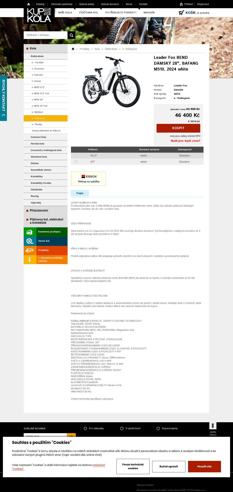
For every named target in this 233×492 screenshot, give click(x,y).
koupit (178, 128)
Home (29, 4)
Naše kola (65, 12)
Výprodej (36, 202)
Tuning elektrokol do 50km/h (46, 130)
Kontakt (143, 4)
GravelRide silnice (41, 169)
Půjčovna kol (88, 12)
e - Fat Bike (37, 62)
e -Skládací (37, 112)
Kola (33, 48)
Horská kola (37, 143)
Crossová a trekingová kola (46, 150)
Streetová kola (39, 156)
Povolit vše (205, 466)
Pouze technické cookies (133, 466)
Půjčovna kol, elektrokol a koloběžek (46, 221)
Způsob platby (86, 4)
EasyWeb (162, 490)
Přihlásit (188, 4)
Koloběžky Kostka (41, 183)
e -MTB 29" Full (39, 105)
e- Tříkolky (37, 124)
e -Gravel (36, 81)
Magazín (149, 12)
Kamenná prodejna (49, 232)
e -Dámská (37, 75)
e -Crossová (38, 68)
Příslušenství (39, 210)
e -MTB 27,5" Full (40, 93)
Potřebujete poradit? (120, 12)
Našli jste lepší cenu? (185, 141)
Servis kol (43, 241)
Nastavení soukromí (145, 485)
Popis (79, 193)
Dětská (35, 163)
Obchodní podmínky (61, 4)
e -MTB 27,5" (38, 87)
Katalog (40, 4)
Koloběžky (37, 176)
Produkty (43, 250)
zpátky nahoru (212, 433)
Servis (129, 4)
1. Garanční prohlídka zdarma (50, 259)
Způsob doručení (110, 4)
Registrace (203, 4)
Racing (35, 196)
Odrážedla (36, 189)
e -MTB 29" (37, 99)
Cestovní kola (38, 137)
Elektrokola (37, 56)
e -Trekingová (38, 118)
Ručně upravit (168, 466)
